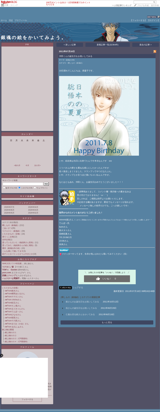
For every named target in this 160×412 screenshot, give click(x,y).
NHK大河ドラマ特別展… (12, 263)
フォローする (27, 399)
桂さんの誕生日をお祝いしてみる (81, 308)
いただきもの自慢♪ (10, 288)
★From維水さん (12, 291)
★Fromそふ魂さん (13, 306)
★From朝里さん (12, 318)
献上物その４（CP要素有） (17, 341)
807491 (152, 17)
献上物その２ (11, 335)
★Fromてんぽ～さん (14, 312)
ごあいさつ (7, 228)
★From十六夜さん (13, 321)
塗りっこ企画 (8, 237)
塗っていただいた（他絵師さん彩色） (18, 242)
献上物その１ (11, 332)
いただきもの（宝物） (11, 234)
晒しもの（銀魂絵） (10, 225)
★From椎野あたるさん (15, 294)
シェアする (78, 287)
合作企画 (6, 240)
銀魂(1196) (70, 60)
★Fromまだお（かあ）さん (17, 324)
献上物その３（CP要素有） (17, 338)
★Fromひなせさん (13, 315)
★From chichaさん (13, 300)
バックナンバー (27, 203)
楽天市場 (155, 5)
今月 (27, 165)
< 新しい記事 (70, 44)
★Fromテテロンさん (14, 297)
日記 (11, 20)
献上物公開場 (8, 330)
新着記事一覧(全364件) (107, 44)
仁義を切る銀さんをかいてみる (80, 314)
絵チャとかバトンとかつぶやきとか (17, 254)
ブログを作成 (143, 5)
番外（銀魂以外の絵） (11, 248)
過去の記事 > (145, 44)
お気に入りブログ (27, 259)
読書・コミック (11, 5)
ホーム (4, 20)
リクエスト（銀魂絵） (11, 231)
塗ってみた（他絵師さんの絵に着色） (18, 245)
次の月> (37, 165)
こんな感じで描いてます (12, 251)
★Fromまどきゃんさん (15, 309)
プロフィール (21, 20)
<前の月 (17, 165)
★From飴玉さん (12, 303)
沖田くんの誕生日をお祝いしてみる (75, 56)
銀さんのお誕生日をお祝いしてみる (82, 301)
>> (121, 5)
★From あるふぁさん (14, 327)
